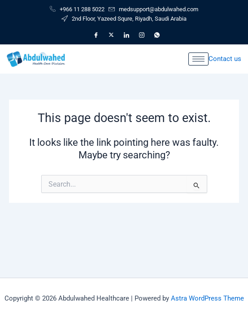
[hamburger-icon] (198, 58)
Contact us (225, 59)
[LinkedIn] (126, 35)
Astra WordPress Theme (207, 298)
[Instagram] (141, 35)
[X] (111, 35)
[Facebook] (96, 35)
